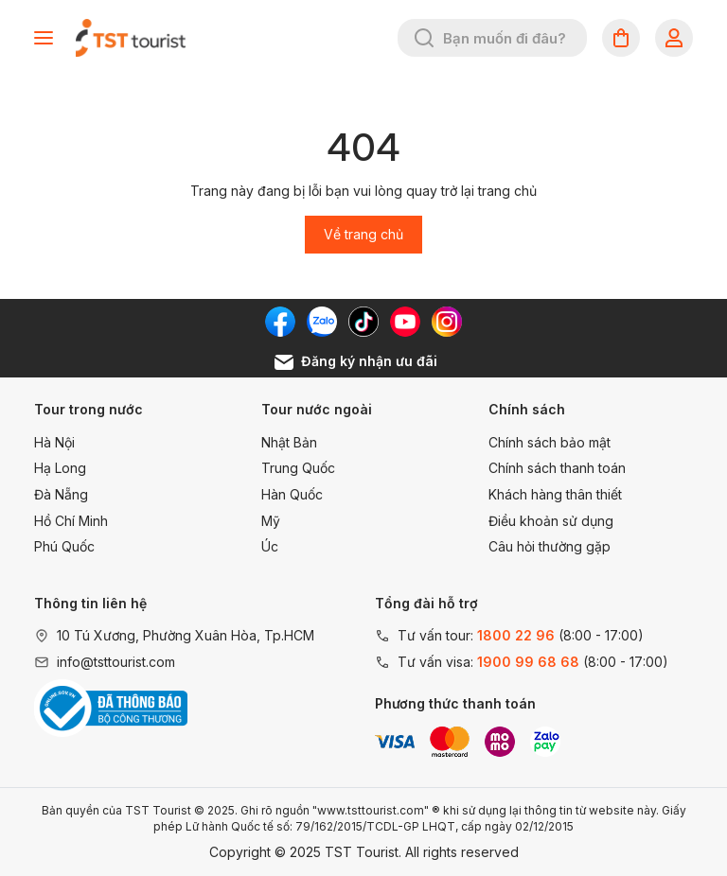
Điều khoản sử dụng (550, 521)
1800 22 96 (516, 635)
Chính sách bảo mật (549, 442)
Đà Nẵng (61, 494)
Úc (269, 546)
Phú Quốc (64, 546)
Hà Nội (54, 442)
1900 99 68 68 (528, 662)
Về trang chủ (363, 234)
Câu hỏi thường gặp (549, 546)
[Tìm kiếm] (424, 37)
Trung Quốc (298, 468)
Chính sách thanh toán (557, 468)
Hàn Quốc (292, 494)
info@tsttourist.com (116, 662)
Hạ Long (60, 468)
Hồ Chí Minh (71, 521)
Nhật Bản (289, 442)
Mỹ (270, 521)
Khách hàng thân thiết (555, 494)
